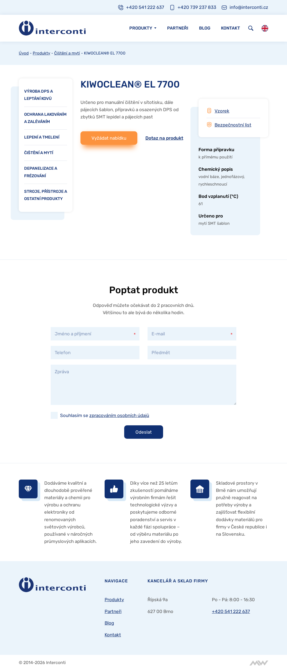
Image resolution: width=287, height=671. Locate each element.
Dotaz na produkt (164, 138)
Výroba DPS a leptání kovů (38, 95)
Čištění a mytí (67, 53)
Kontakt (230, 28)
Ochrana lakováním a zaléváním (45, 118)
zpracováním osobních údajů (119, 415)
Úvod (24, 53)
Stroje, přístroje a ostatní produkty (45, 195)
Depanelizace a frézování (40, 172)
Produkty (140, 28)
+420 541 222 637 (231, 611)
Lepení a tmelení (41, 137)
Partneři (177, 28)
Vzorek (222, 111)
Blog (204, 28)
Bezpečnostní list (233, 125)
